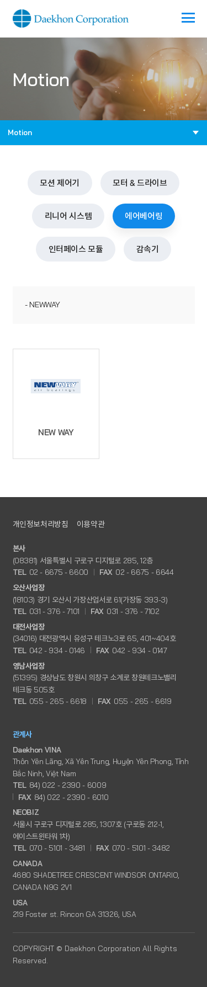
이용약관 (91, 524)
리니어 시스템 (68, 216)
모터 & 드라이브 (140, 183)
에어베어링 (143, 216)
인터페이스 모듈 (76, 249)
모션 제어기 (59, 183)
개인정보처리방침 (40, 524)
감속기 (147, 249)
